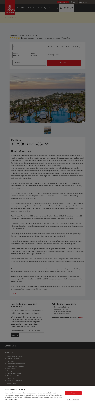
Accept (73, 393)
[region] (47, 395)
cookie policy (13, 399)
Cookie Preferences (73, 400)
